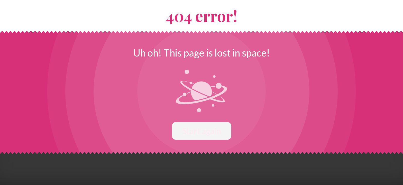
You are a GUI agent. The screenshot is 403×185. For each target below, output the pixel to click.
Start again (201, 131)
